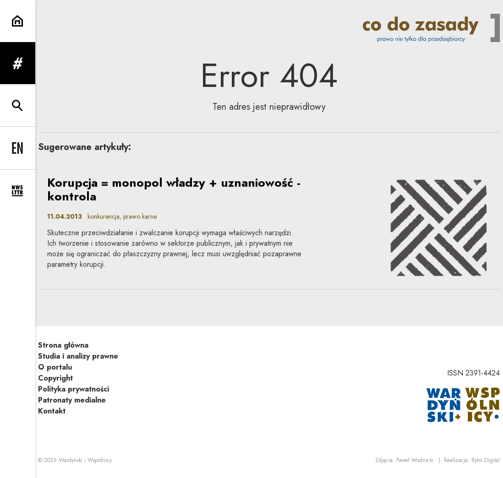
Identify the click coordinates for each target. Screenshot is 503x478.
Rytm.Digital (485, 460)
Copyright (55, 378)
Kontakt (52, 411)
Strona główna (63, 345)
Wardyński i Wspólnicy (85, 460)
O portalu (55, 367)
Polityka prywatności (73, 389)
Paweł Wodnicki (414, 460)
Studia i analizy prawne (78, 356)
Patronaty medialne (72, 400)
